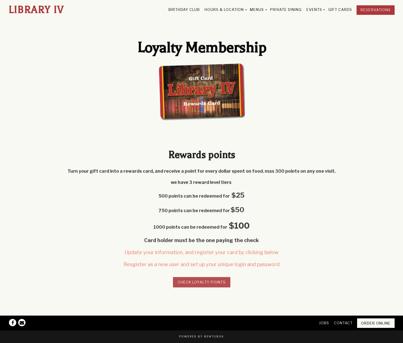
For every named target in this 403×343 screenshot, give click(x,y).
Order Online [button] (376, 323)
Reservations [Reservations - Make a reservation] (375, 10)
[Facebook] (12, 322)
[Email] (21, 322)
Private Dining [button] (286, 10)
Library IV (36, 10)
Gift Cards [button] (340, 10)
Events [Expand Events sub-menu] (315, 9)
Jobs (324, 323)
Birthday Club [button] (184, 10)
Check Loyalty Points (202, 283)
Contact (343, 323)
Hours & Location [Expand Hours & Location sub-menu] (224, 9)
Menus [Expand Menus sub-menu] (258, 9)
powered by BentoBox (201, 336)
